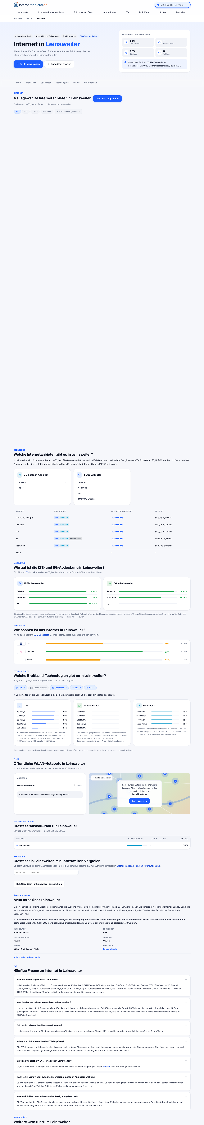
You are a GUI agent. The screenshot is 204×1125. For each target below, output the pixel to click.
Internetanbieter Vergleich (51, 12)
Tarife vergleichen (28, 64)
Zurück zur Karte (102, 1060)
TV (127, 12)
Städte (29, 18)
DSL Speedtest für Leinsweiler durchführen (39, 763)
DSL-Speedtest (41, 514)
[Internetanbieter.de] (30, 5)
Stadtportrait (90, 82)
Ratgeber (181, 12)
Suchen (43, 1107)
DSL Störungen (81, 1108)
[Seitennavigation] (102, 83)
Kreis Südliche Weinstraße (47, 36)
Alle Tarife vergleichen (107, 98)
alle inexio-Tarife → (69, 289)
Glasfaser (47, 111)
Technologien (62, 82)
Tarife (19, 82)
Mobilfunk (144, 12)
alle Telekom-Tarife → (70, 126)
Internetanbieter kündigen (86, 1095)
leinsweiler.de (110, 828)
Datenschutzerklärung (170, 1095)
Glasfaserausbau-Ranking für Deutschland (138, 745)
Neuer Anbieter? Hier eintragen (131, 1099)
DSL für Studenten (83, 1104)
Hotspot (106, 946)
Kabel (35, 111)
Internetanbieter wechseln (86, 1090)
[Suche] (26, 1107)
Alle (17, 111)
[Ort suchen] (46, 751)
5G (27, 451)
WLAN (76, 82)
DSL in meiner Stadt (83, 12)
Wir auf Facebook (167, 1090)
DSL (26, 111)
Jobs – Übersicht (124, 1095)
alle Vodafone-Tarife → (71, 173)
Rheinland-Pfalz (24, 36)
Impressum (164, 1099)
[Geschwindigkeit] (68, 111)
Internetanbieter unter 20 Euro (88, 1099)
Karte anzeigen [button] (139, 680)
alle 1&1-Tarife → (68, 217)
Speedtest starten (59, 64)
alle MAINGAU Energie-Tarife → (74, 253)
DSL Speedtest (124, 1090)
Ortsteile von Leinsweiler (28, 836)
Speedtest (46, 82)
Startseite (23, 12)
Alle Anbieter (109, 12)
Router (162, 12)
